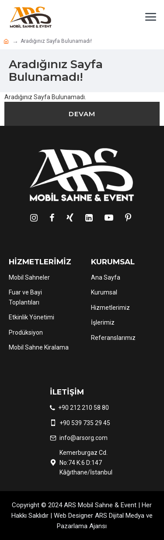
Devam (82, 114)
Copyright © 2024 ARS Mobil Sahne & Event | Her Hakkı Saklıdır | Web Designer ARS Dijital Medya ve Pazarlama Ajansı (82, 515)
